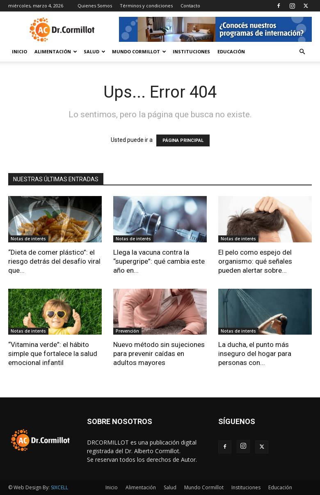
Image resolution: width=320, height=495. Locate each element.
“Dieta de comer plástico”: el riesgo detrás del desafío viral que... (54, 261)
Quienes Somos (95, 5)
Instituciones (191, 51)
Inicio (19, 51)
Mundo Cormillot (139, 51)
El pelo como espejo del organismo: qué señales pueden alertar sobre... (255, 261)
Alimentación (55, 51)
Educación (231, 51)
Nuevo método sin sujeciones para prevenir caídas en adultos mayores (159, 353)
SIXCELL (59, 487)
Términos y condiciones (146, 5)
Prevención (127, 331)
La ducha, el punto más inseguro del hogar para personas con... (254, 353)
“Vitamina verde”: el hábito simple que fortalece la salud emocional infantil (52, 353)
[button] (302, 52)
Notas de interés (28, 239)
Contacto (190, 5)
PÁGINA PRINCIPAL (182, 140)
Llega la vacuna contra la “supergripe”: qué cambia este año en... (159, 261)
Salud (94, 51)
